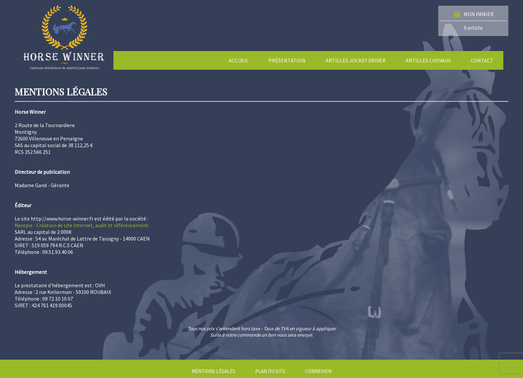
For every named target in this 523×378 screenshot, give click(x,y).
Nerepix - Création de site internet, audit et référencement (81, 225)
